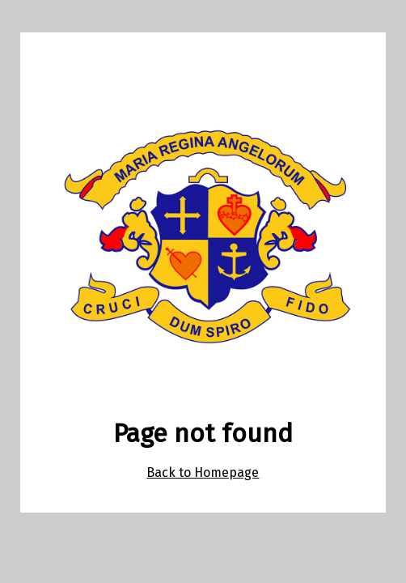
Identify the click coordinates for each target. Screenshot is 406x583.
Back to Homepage (202, 472)
